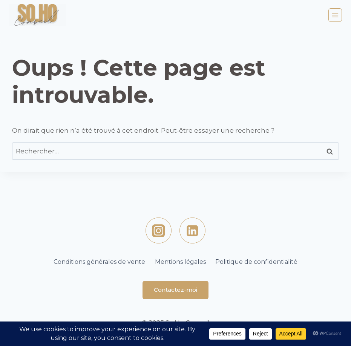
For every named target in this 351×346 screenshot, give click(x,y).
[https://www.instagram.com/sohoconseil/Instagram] (159, 230)
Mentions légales (180, 261)
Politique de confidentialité (256, 261)
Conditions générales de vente (99, 261)
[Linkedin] (192, 230)
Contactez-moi (175, 289)
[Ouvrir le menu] (335, 15)
